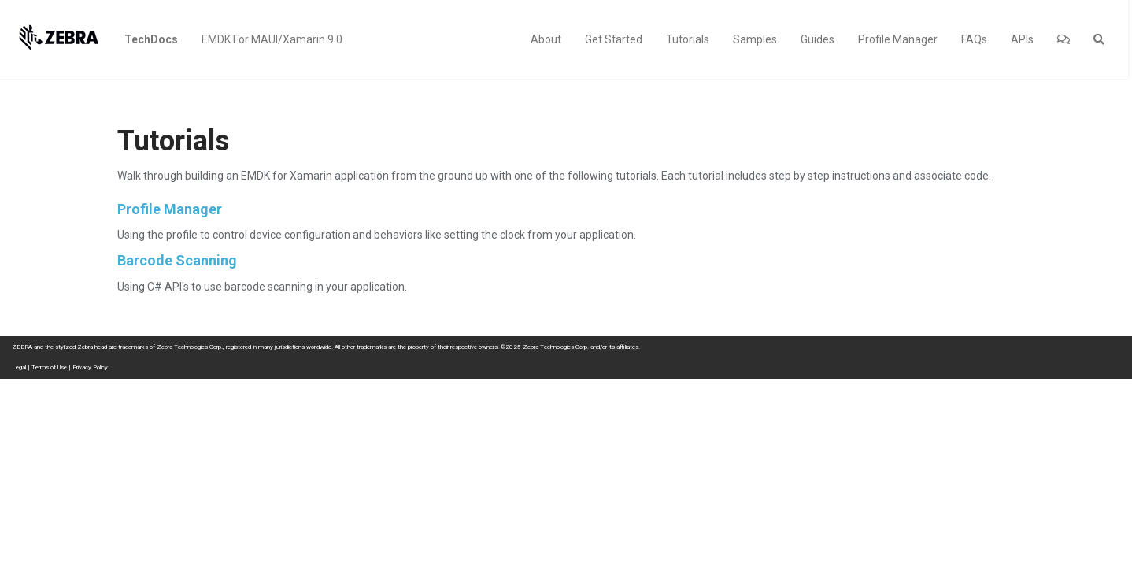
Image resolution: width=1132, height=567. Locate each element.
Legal (19, 367)
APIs (1022, 39)
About (546, 39)
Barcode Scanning (177, 260)
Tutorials (687, 39)
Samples (755, 39)
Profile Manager (898, 39)
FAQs (974, 39)
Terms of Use (49, 367)
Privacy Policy (90, 367)
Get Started (613, 39)
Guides (817, 39)
